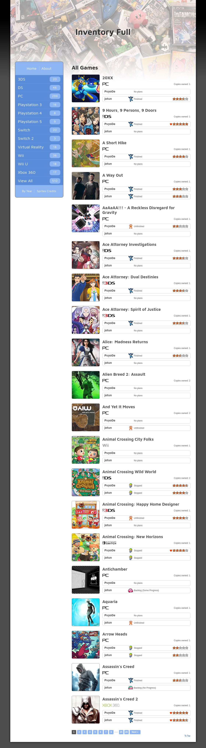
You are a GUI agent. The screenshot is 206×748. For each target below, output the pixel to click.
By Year (27, 191)
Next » (135, 732)
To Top (187, 736)
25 (121, 732)
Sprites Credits (46, 191)
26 (126, 732)
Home (31, 68)
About (46, 68)
